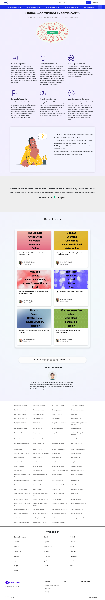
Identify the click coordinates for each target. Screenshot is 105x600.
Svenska (46, 551)
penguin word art (76, 428)
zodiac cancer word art (21, 513)
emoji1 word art (56, 453)
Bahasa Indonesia (20, 537)
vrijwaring (47, 588)
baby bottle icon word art (21, 433)
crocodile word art (38, 418)
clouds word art (37, 449)
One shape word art (39, 405)
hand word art (56, 489)
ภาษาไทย (73, 561)
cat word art (74, 414)
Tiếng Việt (73, 551)
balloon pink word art (20, 428)
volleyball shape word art (21, 509)
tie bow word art (38, 439)
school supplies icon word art (22, 504)
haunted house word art (40, 474)
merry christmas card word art (22, 444)
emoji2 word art (37, 457)
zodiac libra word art (20, 518)
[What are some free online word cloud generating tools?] (71, 318)
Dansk (46, 537)
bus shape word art (39, 509)
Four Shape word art (20, 410)
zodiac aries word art (77, 509)
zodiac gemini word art (59, 513)
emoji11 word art (19, 457)
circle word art (37, 466)
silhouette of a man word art (40, 494)
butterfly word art (57, 414)
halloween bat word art (77, 470)
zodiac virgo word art (58, 522)
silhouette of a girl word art (22, 493)
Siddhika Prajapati (29, 262)
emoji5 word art (19, 462)
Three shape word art (77, 405)
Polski (72, 546)
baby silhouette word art (59, 422)
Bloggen (95, 2)
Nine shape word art (39, 414)
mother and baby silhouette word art (79, 423)
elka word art (75, 439)
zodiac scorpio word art (59, 518)
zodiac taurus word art (39, 522)
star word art (18, 470)
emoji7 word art (56, 462)
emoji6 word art (37, 462)
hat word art (18, 439)
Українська (73, 556)
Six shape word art (57, 410)
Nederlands (48, 546)
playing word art (57, 499)
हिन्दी (45, 561)
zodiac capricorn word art (40, 513)
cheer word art (37, 489)
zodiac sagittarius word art (22, 522)
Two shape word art (58, 405)
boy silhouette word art (21, 489)
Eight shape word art (20, 414)
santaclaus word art (58, 443)
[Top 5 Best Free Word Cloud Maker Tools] (71, 279)
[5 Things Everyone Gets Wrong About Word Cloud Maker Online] (71, 240)
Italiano (16, 546)
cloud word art (18, 449)
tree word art (37, 485)
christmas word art (57, 439)
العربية (16, 561)
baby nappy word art (39, 433)
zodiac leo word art (76, 513)
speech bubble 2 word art (78, 449)
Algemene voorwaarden (52, 585)
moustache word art (77, 489)
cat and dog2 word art (20, 418)
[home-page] (6, 2)
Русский (47, 556)
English (16, 542)
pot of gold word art (77, 474)
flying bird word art (20, 422)
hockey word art (57, 474)
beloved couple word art (78, 485)
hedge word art (37, 428)
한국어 (16, 566)
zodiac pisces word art (40, 518)
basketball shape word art (59, 503)
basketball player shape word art (40, 504)
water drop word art (58, 485)
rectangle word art (76, 466)
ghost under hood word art (60, 470)
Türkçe (16, 556)
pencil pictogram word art (40, 499)
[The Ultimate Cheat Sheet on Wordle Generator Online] (34, 240)
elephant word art (76, 418)
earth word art (75, 480)
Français (72, 542)
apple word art (37, 480)
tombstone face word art (21, 480)
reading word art (76, 499)
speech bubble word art (59, 449)
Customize (52, 32)
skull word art (75, 493)
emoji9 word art (19, 466)
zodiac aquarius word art (78, 518)
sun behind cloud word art (41, 453)
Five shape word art (39, 410)
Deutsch (72, 537)
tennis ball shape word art (78, 503)
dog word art (56, 418)
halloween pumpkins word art (22, 475)
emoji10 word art (76, 453)
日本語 (46, 566)
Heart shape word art (20, 405)
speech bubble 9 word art (21, 453)
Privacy (47, 591)
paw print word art (57, 428)
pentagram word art (58, 466)
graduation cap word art (21, 499)
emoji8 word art (75, 462)
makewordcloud (20, 597)
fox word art (36, 422)
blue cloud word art (76, 443)
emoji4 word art (75, 457)
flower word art (18, 485)
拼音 (71, 566)
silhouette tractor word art (59, 509)
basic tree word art (57, 480)
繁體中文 (17, 570)
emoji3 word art (56, 457)
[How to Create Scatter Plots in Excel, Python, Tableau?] (34, 318)
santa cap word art (38, 443)
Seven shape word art (77, 410)
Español (46, 542)
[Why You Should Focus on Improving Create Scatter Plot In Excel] (34, 279)
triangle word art (38, 470)
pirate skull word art (58, 493)
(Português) (18, 551)
